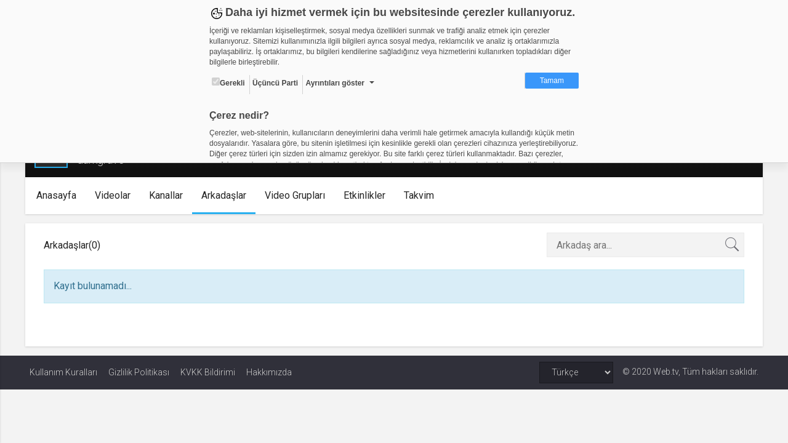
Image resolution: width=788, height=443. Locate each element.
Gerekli (228, 82)
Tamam (552, 80)
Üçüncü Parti (275, 83)
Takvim (423, 195)
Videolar (116, 195)
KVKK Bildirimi (207, 372)
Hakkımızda (269, 372)
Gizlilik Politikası (138, 372)
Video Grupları (298, 195)
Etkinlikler (368, 195)
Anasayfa (60, 195)
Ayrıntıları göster (334, 83)
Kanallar (170, 195)
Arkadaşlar (227, 195)
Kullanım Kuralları (63, 372)
